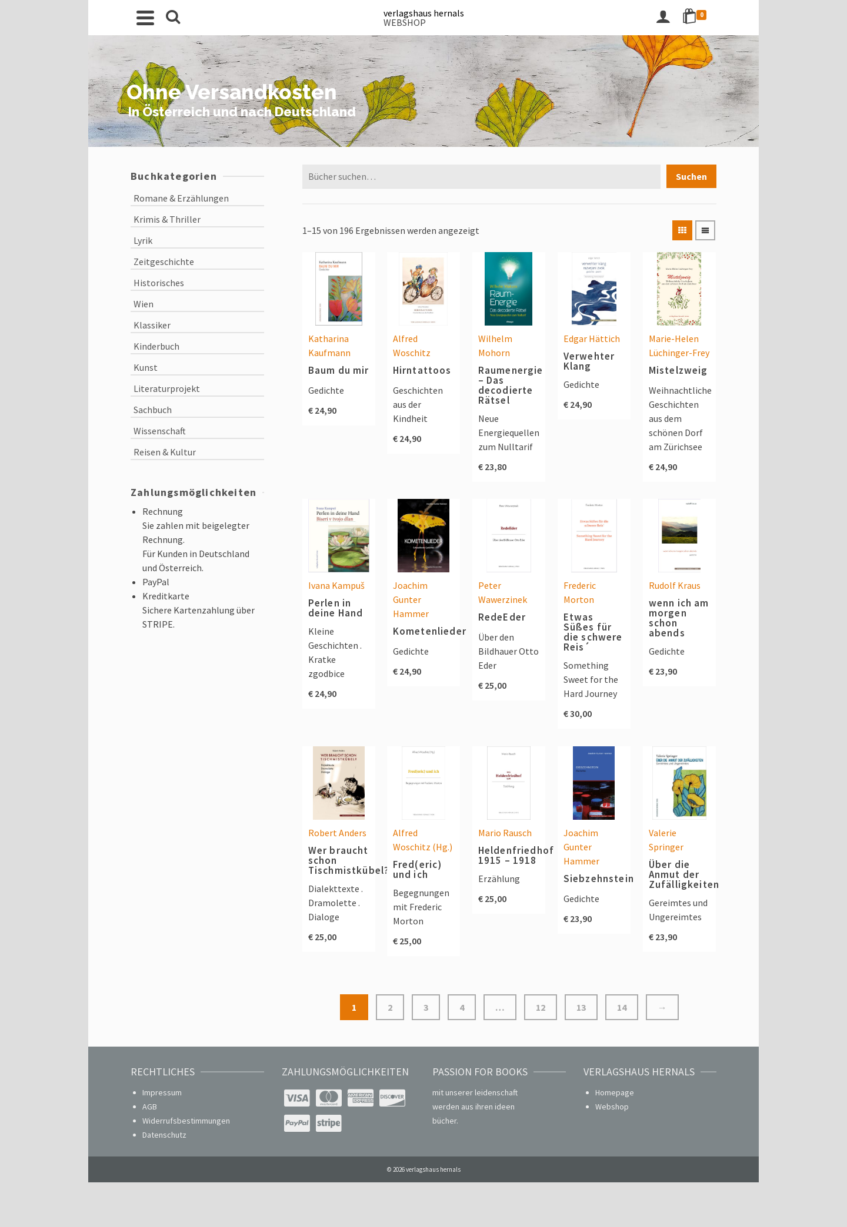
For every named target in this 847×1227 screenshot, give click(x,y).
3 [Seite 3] (426, 1007)
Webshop (612, 1106)
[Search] (173, 17)
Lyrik (143, 240)
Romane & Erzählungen (181, 198)
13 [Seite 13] (581, 1007)
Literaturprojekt (167, 388)
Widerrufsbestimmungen (186, 1120)
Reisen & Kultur (165, 452)
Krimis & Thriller (167, 219)
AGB (149, 1106)
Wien (144, 304)
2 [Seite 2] (390, 1007)
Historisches (159, 283)
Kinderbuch (156, 346)
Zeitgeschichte (164, 261)
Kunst (146, 367)
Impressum (162, 1092)
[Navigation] (145, 17)
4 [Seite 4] (461, 1007)
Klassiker (152, 325)
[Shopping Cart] (696, 17)
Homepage (614, 1092)
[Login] (662, 17)
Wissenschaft (160, 431)
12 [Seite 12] (540, 1007)
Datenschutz (164, 1134)
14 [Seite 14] (621, 1007)
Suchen (691, 176)
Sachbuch (153, 409)
